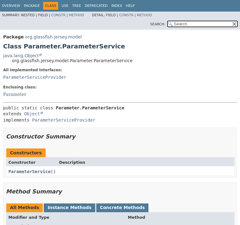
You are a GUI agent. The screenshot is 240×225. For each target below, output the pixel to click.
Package (32, 6)
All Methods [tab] (24, 207)
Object (32, 113)
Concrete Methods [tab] (122, 207)
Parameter (14, 94)
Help (130, 6)
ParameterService (29, 171)
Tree (76, 6)
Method (76, 15)
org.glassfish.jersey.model (53, 36)
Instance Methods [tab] (69, 207)
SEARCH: (157, 24)
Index (116, 6)
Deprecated (96, 6)
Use (65, 6)
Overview (11, 6)
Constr (58, 15)
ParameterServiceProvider (34, 77)
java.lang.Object (21, 55)
